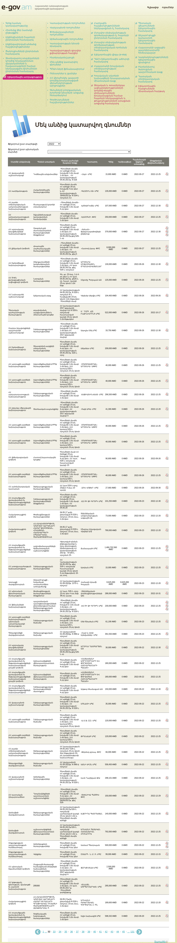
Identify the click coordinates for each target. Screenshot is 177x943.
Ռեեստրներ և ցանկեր (63, 73)
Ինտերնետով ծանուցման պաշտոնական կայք (150, 69)
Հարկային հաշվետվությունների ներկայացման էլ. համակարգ (111, 26)
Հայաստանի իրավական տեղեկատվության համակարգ (109, 69)
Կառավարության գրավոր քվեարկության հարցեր (65, 51)
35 (65, 931)
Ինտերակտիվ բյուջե (62, 57)
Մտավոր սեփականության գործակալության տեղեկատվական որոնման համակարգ (110, 46)
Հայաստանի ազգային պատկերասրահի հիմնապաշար (151, 50)
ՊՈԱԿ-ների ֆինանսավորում (67, 69)
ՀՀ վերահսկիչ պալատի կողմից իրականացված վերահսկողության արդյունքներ (64, 82)
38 (83, 931)
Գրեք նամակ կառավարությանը (17, 24)
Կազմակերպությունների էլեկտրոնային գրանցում (153, 60)
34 (60, 931)
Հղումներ (167, 6)
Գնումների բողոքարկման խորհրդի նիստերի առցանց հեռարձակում (67, 93)
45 (123, 931)
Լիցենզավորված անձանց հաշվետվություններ (21, 45)
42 (106, 931)
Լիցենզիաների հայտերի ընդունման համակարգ (20, 38)
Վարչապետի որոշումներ (65, 27)
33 (54, 931)
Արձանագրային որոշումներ (66, 39)
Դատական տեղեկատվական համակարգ (149, 79)
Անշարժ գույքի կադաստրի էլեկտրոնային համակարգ (147, 39)
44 (117, 931)
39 (89, 931)
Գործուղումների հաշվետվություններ (62, 101)
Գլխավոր (152, 6)
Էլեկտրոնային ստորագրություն (24, 77)
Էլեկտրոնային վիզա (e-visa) (110, 54)
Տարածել (160, 941)
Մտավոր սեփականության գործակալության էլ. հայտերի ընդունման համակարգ (111, 35)
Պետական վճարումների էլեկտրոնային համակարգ (146, 27)
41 (100, 931)
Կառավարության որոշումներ (67, 23)
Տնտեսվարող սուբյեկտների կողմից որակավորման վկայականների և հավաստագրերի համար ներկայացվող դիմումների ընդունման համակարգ (22, 65)
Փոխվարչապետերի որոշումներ (62, 33)
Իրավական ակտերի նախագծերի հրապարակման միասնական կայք (112, 78)
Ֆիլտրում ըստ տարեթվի (23, 144)
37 (77, 931)
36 (71, 931)
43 (112, 931)
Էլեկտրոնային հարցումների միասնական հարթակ (151, 89)
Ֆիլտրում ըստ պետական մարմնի (23, 150)
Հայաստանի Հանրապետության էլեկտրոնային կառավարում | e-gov (35, 8)
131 (132, 931)
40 (94, 931)
